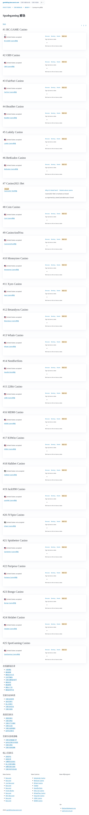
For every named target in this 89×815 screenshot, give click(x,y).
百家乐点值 (9, 726)
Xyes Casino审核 (9, 295)
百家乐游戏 (9, 709)
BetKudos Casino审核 (11, 169)
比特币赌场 (9, 677)
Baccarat (8, 778)
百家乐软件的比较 (11, 769)
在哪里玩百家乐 (10, 762)
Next (4, 24)
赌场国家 (8, 672)
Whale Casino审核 (10, 346)
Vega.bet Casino (39, 796)
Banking (53, 36)
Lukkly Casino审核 (10, 143)
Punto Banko (10, 791)
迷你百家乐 (9, 701)
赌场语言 (8, 682)
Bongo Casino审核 (10, 603)
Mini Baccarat (10, 796)
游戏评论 (8, 756)
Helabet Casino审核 (10, 629)
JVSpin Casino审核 (10, 526)
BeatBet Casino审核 (10, 118)
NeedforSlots (38, 788)
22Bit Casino (38, 798)
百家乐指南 (35, 2)
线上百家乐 (9, 704)
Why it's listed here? (51, 190)
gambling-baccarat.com (14, 810)
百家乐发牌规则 (10, 728)
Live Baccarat (10, 783)
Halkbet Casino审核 (10, 475)
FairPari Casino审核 (10, 92)
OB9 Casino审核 (9, 66)
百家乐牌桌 (9, 721)
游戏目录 (8, 759)
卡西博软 (8, 670)
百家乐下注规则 (10, 723)
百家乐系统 (9, 745)
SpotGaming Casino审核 (12, 654)
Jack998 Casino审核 (10, 500)
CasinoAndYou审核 (10, 244)
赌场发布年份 (10, 690)
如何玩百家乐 (10, 731)
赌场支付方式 (10, 675)
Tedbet (36, 786)
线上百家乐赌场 (10, 764)
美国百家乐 (9, 718)
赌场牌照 (8, 685)
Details (58, 36)
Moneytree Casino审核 (11, 270)
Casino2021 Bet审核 (10, 191)
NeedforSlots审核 (9, 372)
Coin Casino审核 (9, 218)
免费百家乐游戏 (10, 767)
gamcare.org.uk (67, 811)
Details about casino (66, 190)
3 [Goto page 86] (85, 25)
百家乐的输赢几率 (11, 740)
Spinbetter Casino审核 (11, 552)
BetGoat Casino (39, 781)
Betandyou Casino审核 (11, 321)
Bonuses (47, 36)
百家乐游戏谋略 (10, 747)
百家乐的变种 (10, 699)
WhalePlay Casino (39, 793)
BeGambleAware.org (69, 808)
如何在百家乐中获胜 (12, 742)
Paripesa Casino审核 (10, 577)
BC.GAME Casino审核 (11, 41)
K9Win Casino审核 (10, 449)
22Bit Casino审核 (9, 398)
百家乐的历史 (10, 706)
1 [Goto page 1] (81, 25)
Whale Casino (38, 783)
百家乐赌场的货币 (11, 680)
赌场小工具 (9, 687)
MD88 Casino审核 (10, 423)
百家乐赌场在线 (25, 2)
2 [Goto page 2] (83, 25)
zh (41, 2)
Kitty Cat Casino (39, 791)
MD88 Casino (38, 801)
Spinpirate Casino (39, 778)
